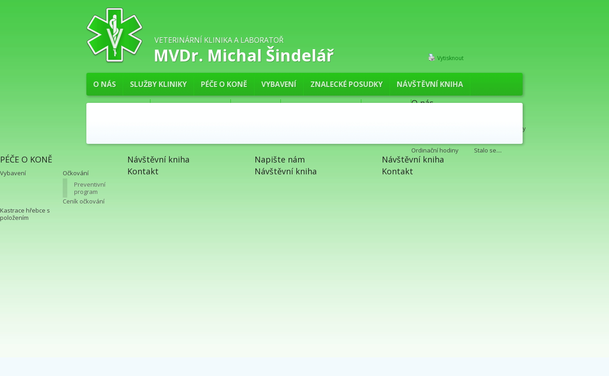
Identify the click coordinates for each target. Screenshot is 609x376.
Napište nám (280, 159)
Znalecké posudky (346, 84)
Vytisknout (446, 58)
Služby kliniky (158, 84)
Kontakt (143, 171)
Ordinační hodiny (435, 150)
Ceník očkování (84, 201)
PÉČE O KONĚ (224, 84)
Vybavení (278, 84)
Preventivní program (89, 188)
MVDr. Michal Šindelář (244, 54)
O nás (104, 84)
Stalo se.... (488, 150)
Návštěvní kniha (430, 84)
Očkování (76, 173)
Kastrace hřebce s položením (25, 214)
